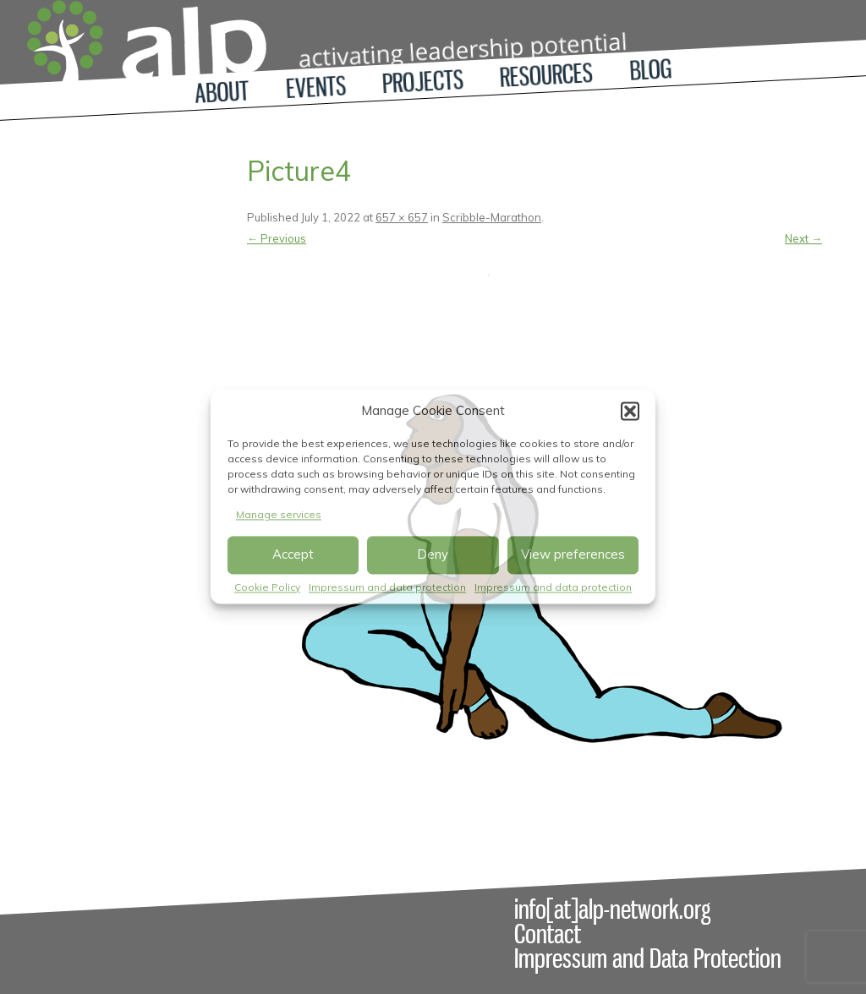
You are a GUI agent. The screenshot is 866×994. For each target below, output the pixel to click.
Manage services (278, 514)
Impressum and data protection (387, 587)
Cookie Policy (267, 587)
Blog (650, 69)
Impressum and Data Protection (647, 958)
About (222, 91)
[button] (630, 410)
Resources (546, 75)
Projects (422, 81)
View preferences (573, 555)
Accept (293, 555)
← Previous (276, 238)
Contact (547, 934)
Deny (432, 555)
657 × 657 (401, 217)
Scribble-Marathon (491, 217)
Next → (803, 238)
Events (316, 87)
